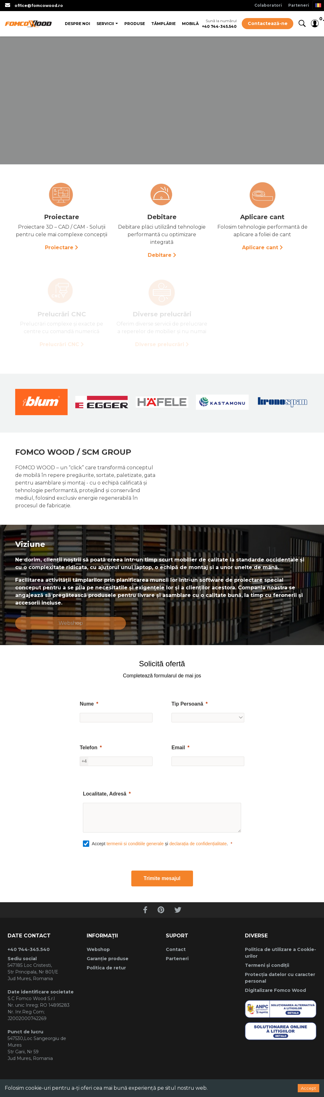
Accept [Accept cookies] (308, 1088)
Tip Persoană (187, 704)
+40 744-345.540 (219, 26)
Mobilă (190, 23)
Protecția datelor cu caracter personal (280, 978)
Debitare (159, 255)
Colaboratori (268, 5)
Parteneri (298, 5)
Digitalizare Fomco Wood (275, 990)
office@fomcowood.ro (39, 5)
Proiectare (59, 247)
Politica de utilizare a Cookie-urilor (280, 953)
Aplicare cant (260, 247)
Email (178, 747)
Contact (176, 949)
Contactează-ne (268, 23)
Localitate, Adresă (104, 793)
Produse (134, 23)
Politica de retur (106, 968)
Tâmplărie (163, 23)
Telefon (88, 747)
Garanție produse (107, 958)
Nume (87, 704)
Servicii (105, 23)
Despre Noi (77, 23)
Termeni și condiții (267, 965)
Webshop (71, 623)
